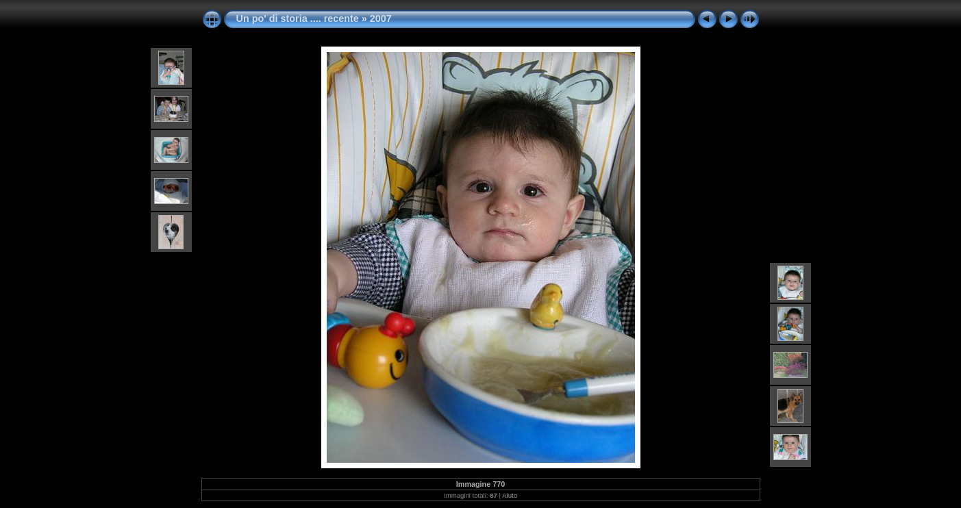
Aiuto (509, 495)
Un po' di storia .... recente (297, 18)
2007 (381, 18)
